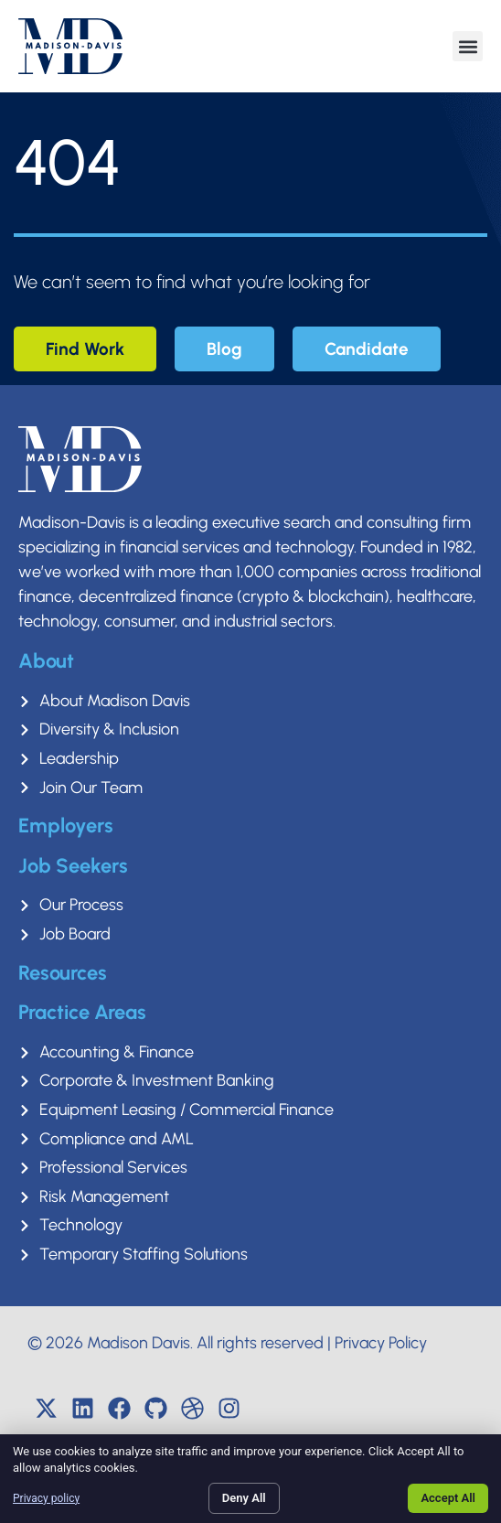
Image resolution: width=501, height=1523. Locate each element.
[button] (468, 46)
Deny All (244, 1498)
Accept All (448, 1498)
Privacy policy (46, 1498)
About (46, 661)
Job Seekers (73, 865)
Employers (65, 825)
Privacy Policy (381, 1343)
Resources (62, 972)
